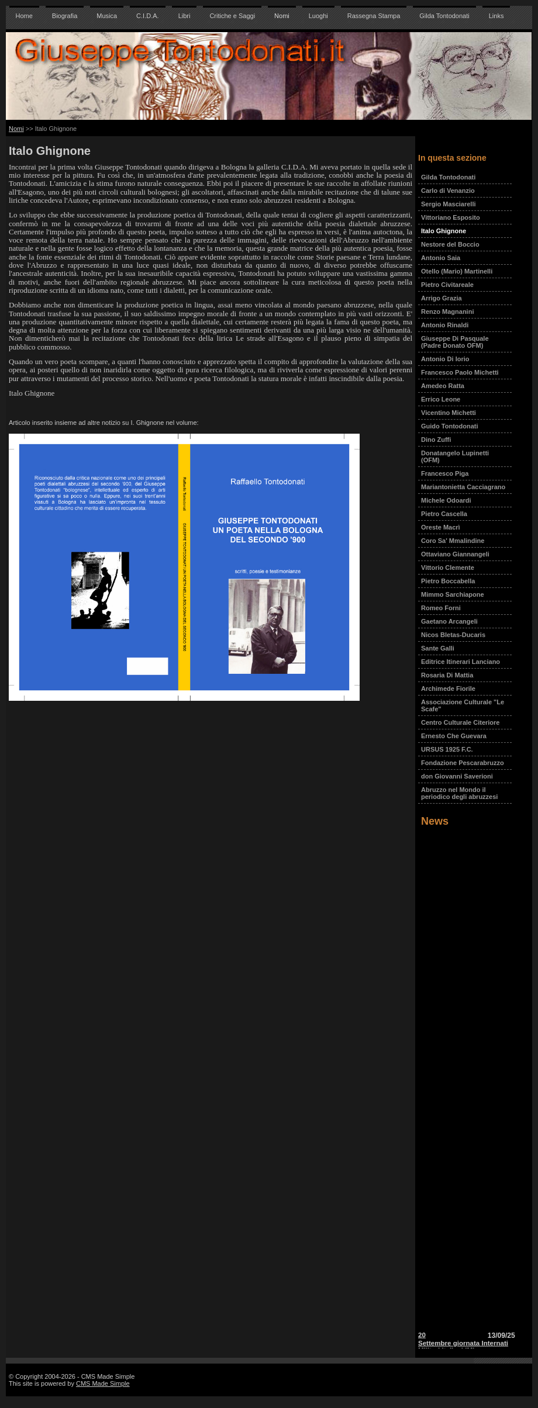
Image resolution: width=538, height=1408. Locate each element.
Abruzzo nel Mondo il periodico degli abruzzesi (459, 793)
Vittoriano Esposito (450, 217)
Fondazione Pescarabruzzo (462, 762)
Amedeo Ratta (442, 385)
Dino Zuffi (436, 439)
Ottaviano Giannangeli (455, 554)
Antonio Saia (440, 257)
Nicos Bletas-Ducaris (453, 634)
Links (496, 15)
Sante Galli (437, 648)
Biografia (64, 15)
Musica (106, 15)
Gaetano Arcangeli (449, 621)
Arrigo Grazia (441, 298)
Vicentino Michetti (448, 412)
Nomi (281, 15)
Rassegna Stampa (374, 15)
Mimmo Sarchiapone (452, 594)
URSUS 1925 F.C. (447, 749)
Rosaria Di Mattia (447, 675)
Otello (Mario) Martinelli (456, 271)
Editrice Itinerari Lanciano (460, 661)
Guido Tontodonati (449, 426)
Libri (184, 15)
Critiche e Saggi (232, 15)
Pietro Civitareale (447, 284)
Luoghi (318, 15)
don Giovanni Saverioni (457, 776)
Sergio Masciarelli (448, 203)
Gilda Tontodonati (444, 15)
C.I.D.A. (147, 15)
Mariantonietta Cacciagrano (463, 486)
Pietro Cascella (444, 513)
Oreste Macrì (440, 527)
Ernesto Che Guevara (454, 735)
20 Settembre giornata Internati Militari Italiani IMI (463, 1344)
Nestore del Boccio (450, 244)
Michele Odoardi (446, 500)
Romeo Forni (441, 607)
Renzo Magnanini (447, 311)
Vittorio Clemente (447, 567)
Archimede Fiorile (448, 688)
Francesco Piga (444, 473)
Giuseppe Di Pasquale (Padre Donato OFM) (455, 342)
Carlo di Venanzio (448, 190)
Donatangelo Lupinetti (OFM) (455, 456)
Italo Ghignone (443, 230)
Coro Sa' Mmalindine (452, 540)
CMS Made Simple (103, 1383)
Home (24, 15)
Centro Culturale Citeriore (460, 722)
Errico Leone (440, 399)
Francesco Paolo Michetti (460, 372)
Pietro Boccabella (448, 580)
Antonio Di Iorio (445, 358)
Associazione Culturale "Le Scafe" (462, 705)
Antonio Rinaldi (444, 324)
